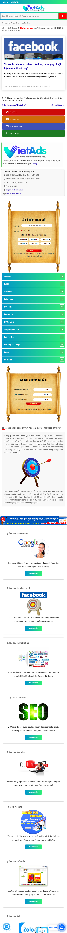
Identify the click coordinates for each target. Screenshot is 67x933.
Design (8, 276)
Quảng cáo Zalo (13, 916)
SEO (6, 284)
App (6, 352)
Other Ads (9, 337)
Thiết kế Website (14, 806)
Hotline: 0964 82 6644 (10, 2)
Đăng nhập (43, 86)
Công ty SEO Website (16, 697)
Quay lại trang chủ (58, 105)
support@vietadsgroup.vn (14, 190)
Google (8, 307)
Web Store (9, 322)
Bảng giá (8, 314)
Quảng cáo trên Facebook (18, 588)
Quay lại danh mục (14, 105)
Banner (8, 292)
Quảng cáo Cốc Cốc (15, 861)
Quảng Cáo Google (12, 345)
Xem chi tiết (33, 573)
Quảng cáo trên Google (17, 533)
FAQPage (35, 164)
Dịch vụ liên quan (11, 329)
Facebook (9, 299)
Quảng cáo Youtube (15, 752)
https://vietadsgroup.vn (13, 193)
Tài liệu (8, 360)
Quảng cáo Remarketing (17, 643)
